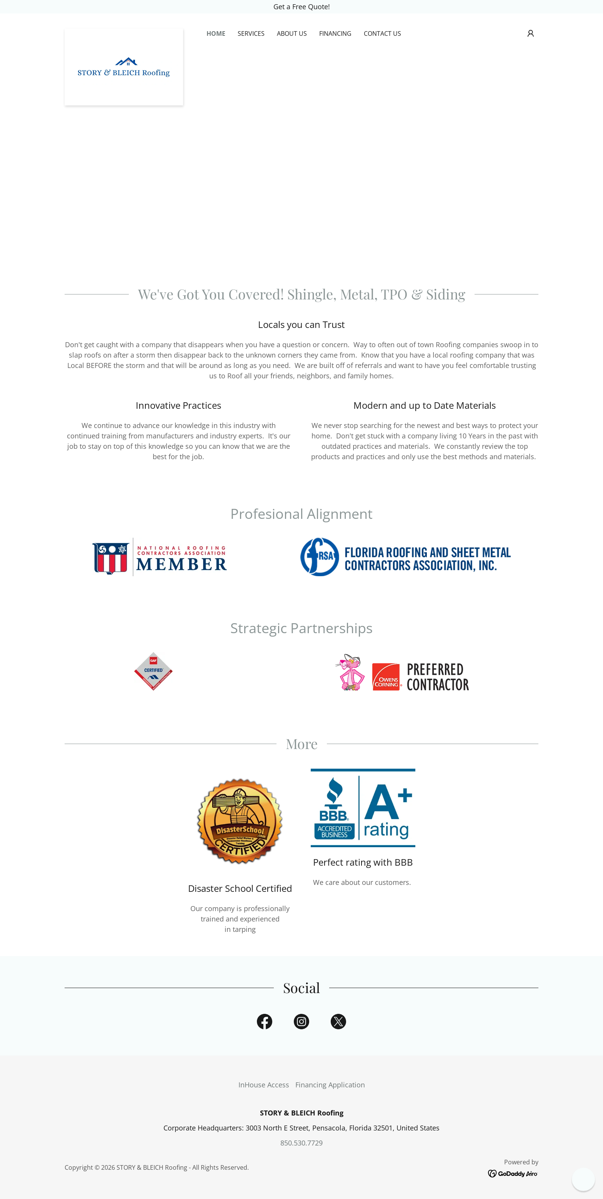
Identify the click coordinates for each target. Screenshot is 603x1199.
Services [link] (251, 33)
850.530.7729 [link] (301, 1142)
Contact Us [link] (382, 33)
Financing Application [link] (330, 1084)
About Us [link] (292, 33)
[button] (530, 33)
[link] (124, 31)
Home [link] (216, 33)
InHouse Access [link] (263, 1084)
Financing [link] (335, 33)
